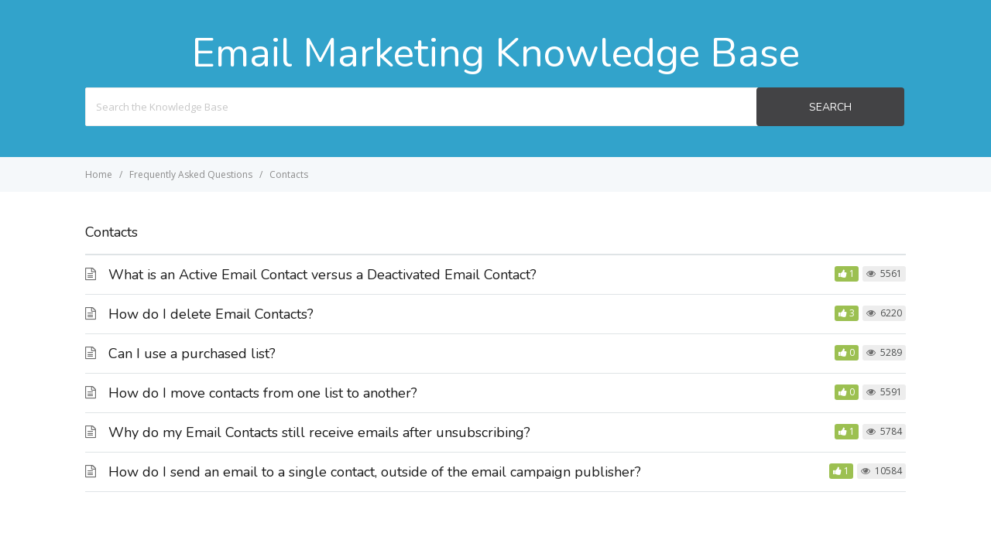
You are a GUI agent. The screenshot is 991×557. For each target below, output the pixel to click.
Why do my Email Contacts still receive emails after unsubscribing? (319, 432)
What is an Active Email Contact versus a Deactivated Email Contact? (322, 274)
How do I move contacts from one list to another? (262, 393)
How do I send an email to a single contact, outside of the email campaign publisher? (374, 472)
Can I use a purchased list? (192, 353)
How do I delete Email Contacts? (211, 314)
